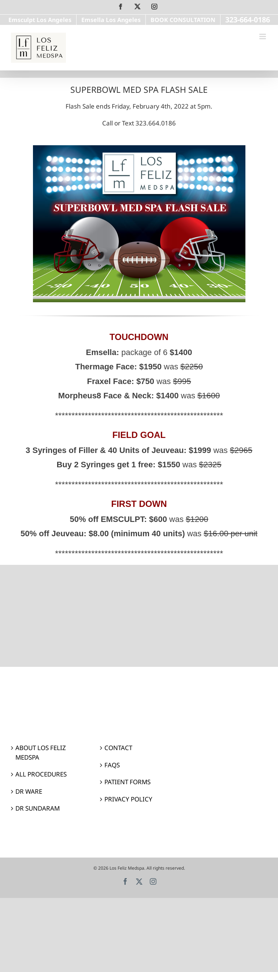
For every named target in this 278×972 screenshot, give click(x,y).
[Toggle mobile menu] (263, 36)
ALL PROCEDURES (41, 774)
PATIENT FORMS (127, 782)
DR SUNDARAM (37, 808)
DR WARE (28, 791)
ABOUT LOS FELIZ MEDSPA (40, 752)
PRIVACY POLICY (128, 799)
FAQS (112, 765)
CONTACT (118, 747)
